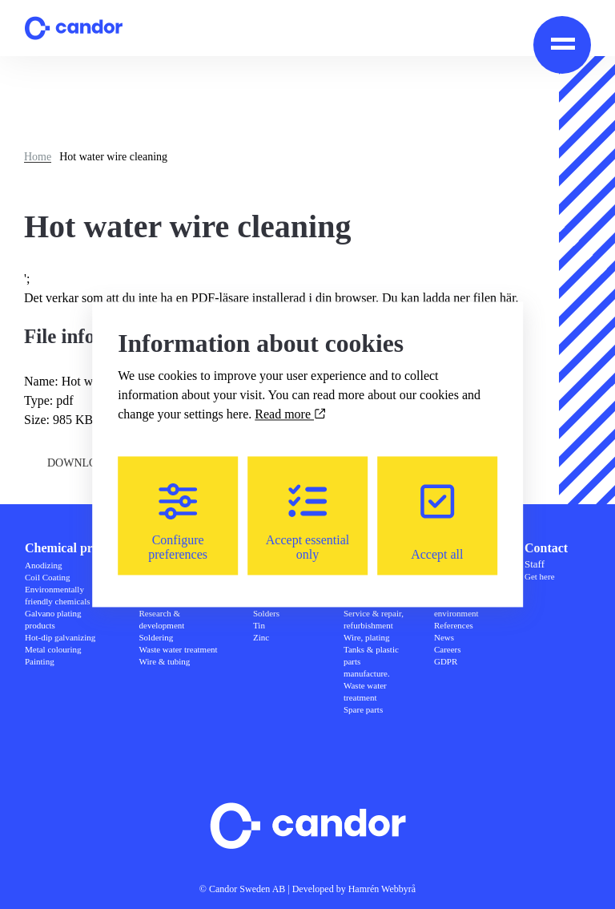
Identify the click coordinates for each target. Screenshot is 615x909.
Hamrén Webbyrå (382, 889)
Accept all (437, 522)
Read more (290, 415)
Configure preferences (177, 522)
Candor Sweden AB (247, 889)
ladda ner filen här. (471, 298)
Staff (535, 564)
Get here (540, 576)
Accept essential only (307, 522)
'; (279, 290)
